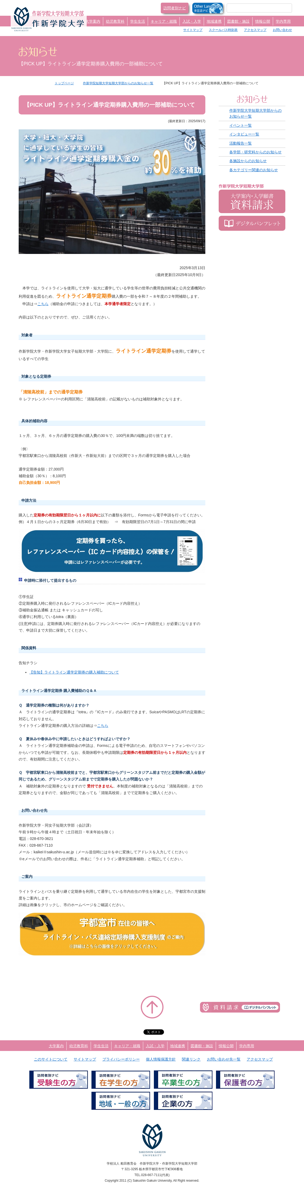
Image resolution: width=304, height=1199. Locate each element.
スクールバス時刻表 (223, 30)
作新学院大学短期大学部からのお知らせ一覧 (255, 113)
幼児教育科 (115, 21)
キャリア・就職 (164, 21)
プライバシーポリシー (121, 1059)
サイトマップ (192, 30)
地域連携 (214, 21)
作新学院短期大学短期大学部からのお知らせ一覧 (118, 83)
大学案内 (92, 21)
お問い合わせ (282, 30)
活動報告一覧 (240, 143)
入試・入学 (191, 21)
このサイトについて (50, 1059)
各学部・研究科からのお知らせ (255, 152)
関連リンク (191, 1059)
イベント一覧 (240, 125)
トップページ (64, 83)
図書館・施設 (238, 21)
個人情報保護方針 (161, 1059)
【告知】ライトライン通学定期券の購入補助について (74, 672)
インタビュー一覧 (244, 134)
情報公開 (262, 21)
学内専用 (283, 21)
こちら (43, 304)
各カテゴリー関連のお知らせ (253, 170)
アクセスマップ (255, 30)
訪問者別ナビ (174, 8)
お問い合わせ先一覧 (224, 1059)
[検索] (253, 8)
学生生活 (137, 21)
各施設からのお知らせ (248, 161)
